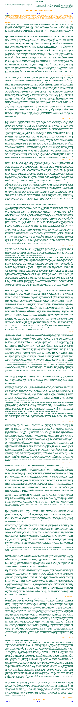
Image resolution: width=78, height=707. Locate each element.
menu (38, 13)
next (72, 13)
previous (7, 13)
